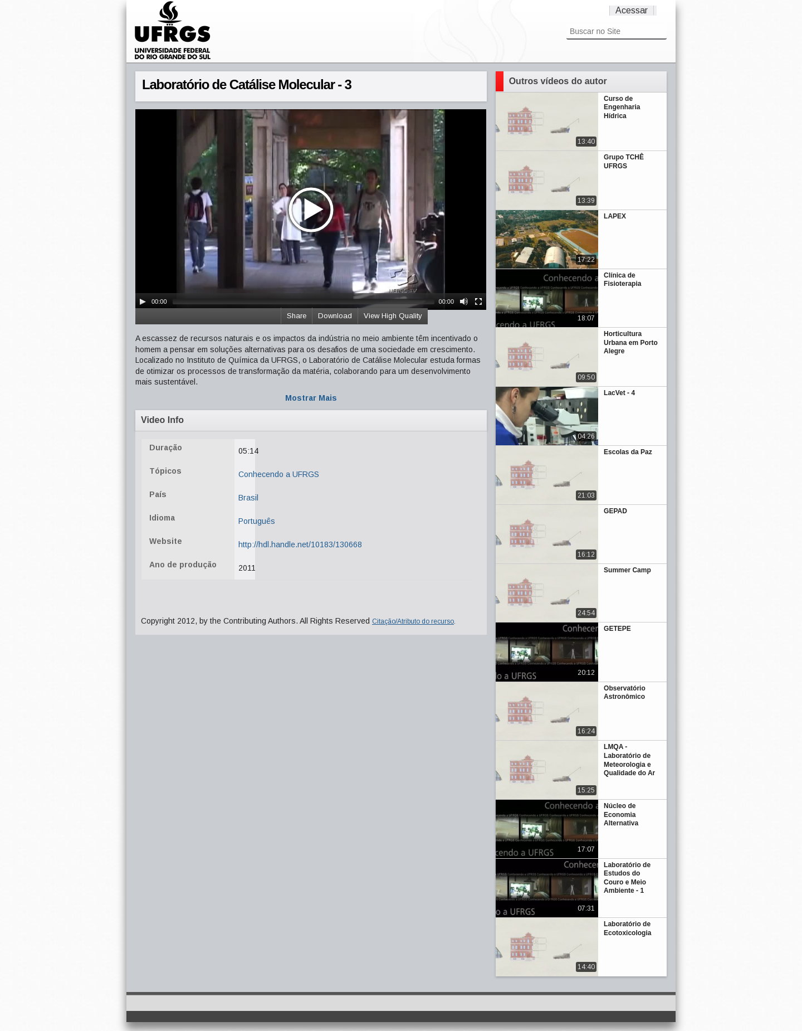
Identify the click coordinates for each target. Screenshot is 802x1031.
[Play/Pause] (142, 301)
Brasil (248, 497)
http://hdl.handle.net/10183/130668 (300, 544)
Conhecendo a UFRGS (278, 474)
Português (256, 521)
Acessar (631, 10)
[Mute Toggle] (463, 301)
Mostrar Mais (311, 397)
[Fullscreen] (478, 301)
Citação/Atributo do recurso (413, 621)
